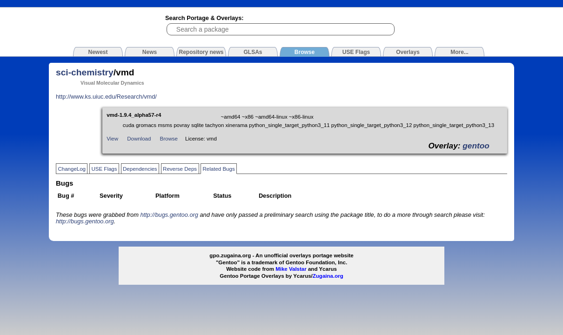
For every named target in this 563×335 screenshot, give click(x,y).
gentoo (475, 145)
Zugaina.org (328, 276)
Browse (169, 138)
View (112, 138)
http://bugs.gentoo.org (169, 214)
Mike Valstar (291, 269)
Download (139, 138)
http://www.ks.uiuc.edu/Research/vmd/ (106, 96)
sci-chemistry (85, 72)
